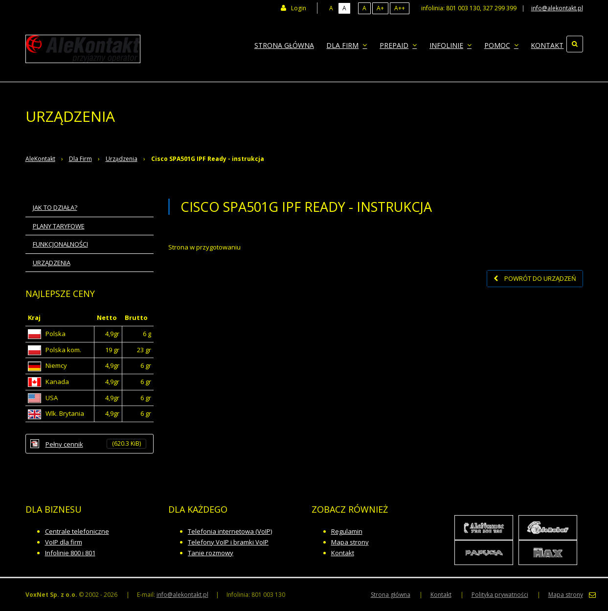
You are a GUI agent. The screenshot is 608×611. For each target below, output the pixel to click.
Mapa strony (350, 542)
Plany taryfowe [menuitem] (59, 226)
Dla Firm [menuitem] (351, 43)
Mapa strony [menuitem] (565, 594)
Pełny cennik (96, 444)
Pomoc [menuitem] (497, 43)
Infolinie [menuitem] (449, 43)
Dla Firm (80, 159)
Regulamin (346, 531)
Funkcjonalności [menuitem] (60, 244)
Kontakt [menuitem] (540, 43)
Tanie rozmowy (210, 552)
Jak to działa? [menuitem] (55, 207)
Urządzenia (121, 159)
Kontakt (342, 552)
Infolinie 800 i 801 (70, 552)
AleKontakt (40, 159)
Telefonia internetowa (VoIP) (230, 531)
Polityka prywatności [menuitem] (500, 594)
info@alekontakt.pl (557, 8)
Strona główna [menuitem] (291, 43)
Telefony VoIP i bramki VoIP (228, 542)
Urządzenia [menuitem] (51, 262)
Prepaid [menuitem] (399, 43)
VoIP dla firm (63, 542)
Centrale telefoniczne (77, 531)
